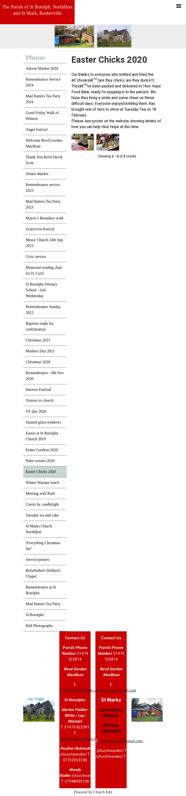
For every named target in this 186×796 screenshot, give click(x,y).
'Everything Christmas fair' (43, 546)
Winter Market (37, 174)
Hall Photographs (39, 626)
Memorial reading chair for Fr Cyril (44, 270)
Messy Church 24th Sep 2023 (44, 243)
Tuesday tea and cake (42, 515)
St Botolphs (35, 615)
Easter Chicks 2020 (41, 472)
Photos (35, 57)
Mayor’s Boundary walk (44, 218)
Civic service (36, 257)
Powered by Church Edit (93, 792)
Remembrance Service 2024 (43, 82)
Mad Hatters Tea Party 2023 (43, 204)
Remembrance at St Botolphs (41, 590)
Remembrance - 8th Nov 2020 (45, 376)
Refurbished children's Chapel (43, 573)
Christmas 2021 (38, 340)
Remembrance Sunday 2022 (43, 310)
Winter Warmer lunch (42, 482)
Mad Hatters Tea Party (43, 604)
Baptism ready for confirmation (40, 326)
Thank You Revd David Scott (44, 160)
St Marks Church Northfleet (39, 529)
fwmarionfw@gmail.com (80, 739)
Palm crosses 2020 (40, 461)
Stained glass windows (43, 422)
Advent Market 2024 (42, 68)
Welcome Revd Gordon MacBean (44, 143)
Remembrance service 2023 (43, 188)
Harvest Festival (38, 389)
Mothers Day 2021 (40, 351)
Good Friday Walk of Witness (42, 116)
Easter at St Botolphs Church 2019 (42, 436)
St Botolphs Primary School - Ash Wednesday (41, 290)
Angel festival (36, 129)
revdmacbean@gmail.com (79, 690)
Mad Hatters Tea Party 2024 (43, 99)
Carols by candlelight (42, 504)
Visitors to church (39, 400)
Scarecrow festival (40, 229)
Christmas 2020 (38, 362)
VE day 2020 (36, 411)
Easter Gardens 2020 (42, 450)
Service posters (37, 559)
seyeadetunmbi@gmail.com (121, 741)
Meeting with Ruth (40, 493)
